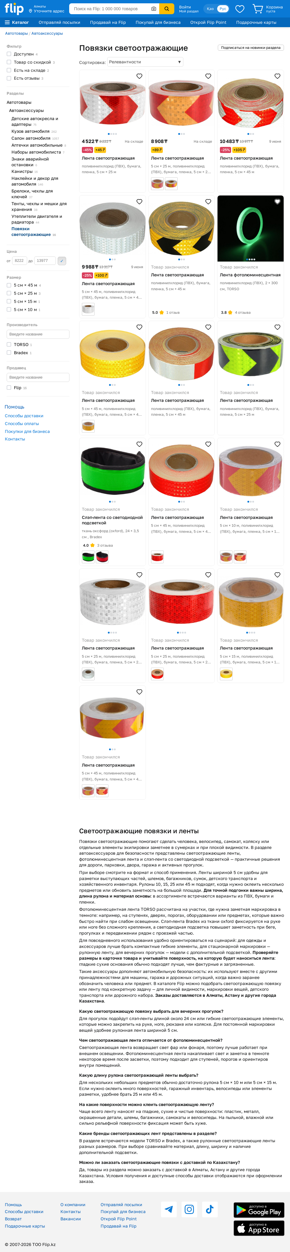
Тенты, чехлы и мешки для (39, 206)
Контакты (15, 438)
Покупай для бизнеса (158, 22)
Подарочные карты (256, 22)
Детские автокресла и (34, 121)
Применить (62, 261)
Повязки (33, 231)
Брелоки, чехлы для (32, 193)
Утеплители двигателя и (36, 219)
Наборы (37, 151)
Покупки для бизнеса (27, 431)
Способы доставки (24, 415)
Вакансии (70, 1218)
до (42, 260)
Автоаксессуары (47, 33)
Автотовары (16, 33)
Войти (185, 7)
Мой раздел (188, 11)
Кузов (34, 131)
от (17, 260)
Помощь (13, 1204)
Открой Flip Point (208, 22)
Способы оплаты (22, 423)
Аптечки (38, 145)
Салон (35, 138)
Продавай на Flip (108, 22)
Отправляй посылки (59, 22)
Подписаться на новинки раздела (251, 47)
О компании (72, 1204)
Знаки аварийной (30, 161)
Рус (223, 8)
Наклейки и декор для (34, 181)
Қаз (210, 8)
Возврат (13, 1218)
